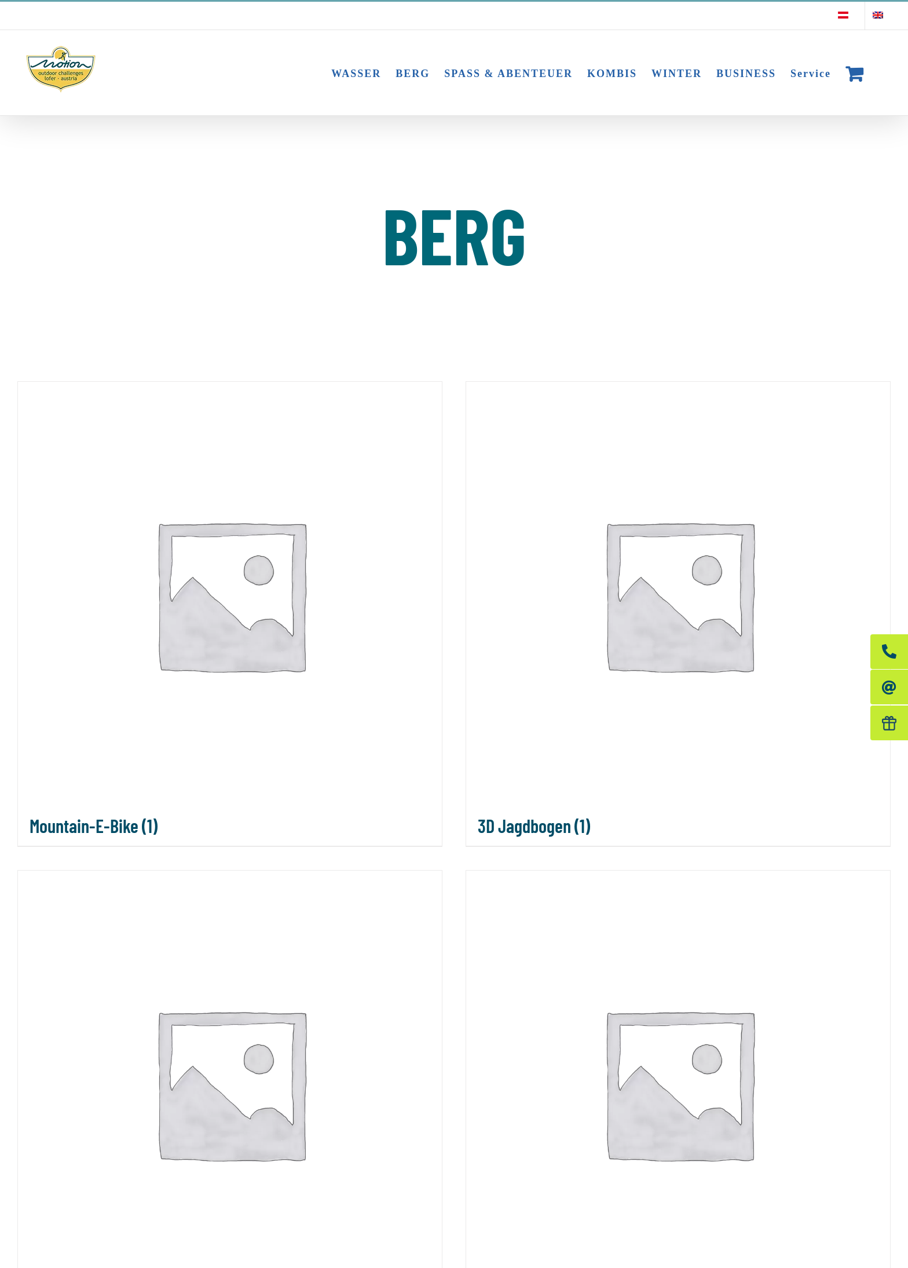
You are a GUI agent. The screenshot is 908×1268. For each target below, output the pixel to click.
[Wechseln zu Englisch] (878, 16)
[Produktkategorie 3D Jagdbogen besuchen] (678, 614)
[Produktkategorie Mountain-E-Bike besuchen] (230, 614)
